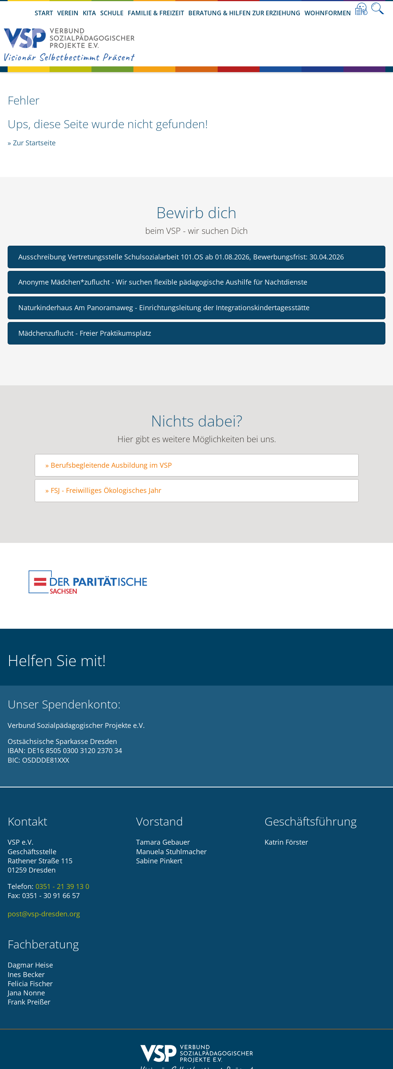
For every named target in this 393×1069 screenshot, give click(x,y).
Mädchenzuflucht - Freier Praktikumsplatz (84, 333)
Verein (68, 13)
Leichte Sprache (361, 8)
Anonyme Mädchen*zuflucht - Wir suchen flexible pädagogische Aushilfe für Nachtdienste (162, 282)
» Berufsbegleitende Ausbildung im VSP (108, 465)
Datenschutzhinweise (218, 1006)
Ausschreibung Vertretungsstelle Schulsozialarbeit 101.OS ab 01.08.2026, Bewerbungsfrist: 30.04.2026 (181, 256)
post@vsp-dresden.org (44, 913)
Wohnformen (328, 13)
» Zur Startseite (32, 142)
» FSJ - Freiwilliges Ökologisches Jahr (103, 490)
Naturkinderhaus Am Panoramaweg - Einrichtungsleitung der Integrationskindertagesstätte (164, 307)
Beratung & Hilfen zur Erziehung (244, 13)
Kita (89, 13)
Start (44, 13)
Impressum (158, 1006)
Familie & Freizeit (156, 13)
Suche (377, 8)
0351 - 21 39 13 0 (62, 886)
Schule (112, 13)
